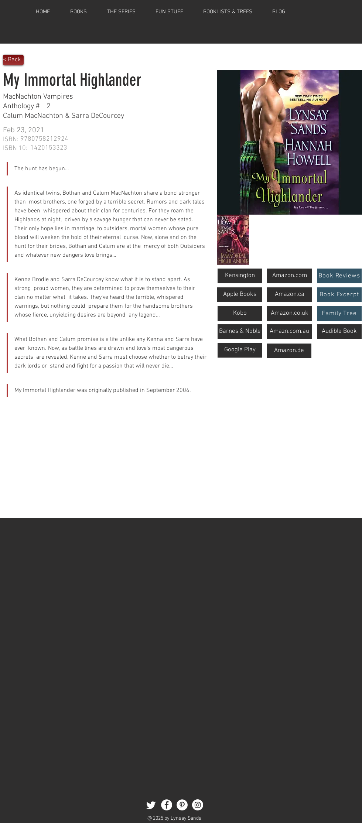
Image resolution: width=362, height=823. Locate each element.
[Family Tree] (339, 313)
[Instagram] (197, 804)
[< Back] (13, 60)
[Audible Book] (339, 331)
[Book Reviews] (339, 276)
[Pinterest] (182, 804)
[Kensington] (240, 276)
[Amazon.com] (289, 276)
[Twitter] (151, 804)
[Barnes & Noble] (240, 331)
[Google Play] (240, 350)
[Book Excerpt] (339, 294)
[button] (227, 11)
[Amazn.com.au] (289, 331)
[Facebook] (166, 804)
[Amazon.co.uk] (289, 313)
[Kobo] (240, 313)
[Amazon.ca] (289, 294)
